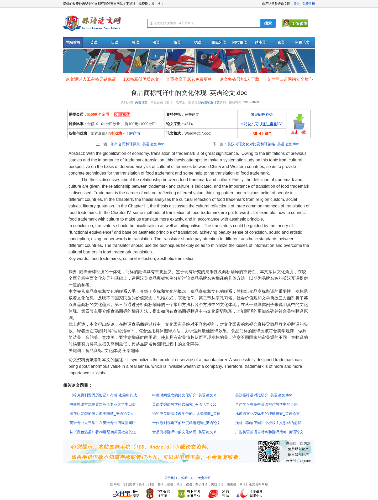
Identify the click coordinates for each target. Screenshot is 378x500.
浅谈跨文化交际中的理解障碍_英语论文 (267, 413)
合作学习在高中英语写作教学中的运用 (266, 404)
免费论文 (302, 42)
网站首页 (73, 42)
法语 (156, 42)
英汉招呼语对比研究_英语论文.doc (263, 395)
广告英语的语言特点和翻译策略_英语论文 (269, 432)
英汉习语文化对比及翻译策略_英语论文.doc (263, 144)
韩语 (135, 42)
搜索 (268, 23)
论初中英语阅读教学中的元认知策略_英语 (186, 413)
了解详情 (132, 133)
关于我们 (170, 478)
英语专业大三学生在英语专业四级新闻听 (103, 423)
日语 (114, 42)
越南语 (260, 42)
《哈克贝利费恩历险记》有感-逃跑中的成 (103, 395)
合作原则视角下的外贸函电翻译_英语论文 (186, 423)
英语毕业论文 (210, 102)
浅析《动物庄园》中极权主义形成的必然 (268, 423)
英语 (93, 42)
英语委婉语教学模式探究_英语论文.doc (184, 404)
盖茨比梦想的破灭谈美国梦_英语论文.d (101, 413)
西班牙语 (218, 42)
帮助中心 (187, 478)
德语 (198, 42)
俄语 (177, 42)
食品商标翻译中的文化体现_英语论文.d (184, 432)
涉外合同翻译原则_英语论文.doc (137, 144)
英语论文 (141, 102)
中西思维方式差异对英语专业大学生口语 (103, 404)
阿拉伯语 (239, 42)
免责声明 (204, 478)
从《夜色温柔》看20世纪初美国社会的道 (103, 432)
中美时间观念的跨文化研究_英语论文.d (184, 395)
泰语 (281, 42)
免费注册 (308, 4)
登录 (296, 4)
